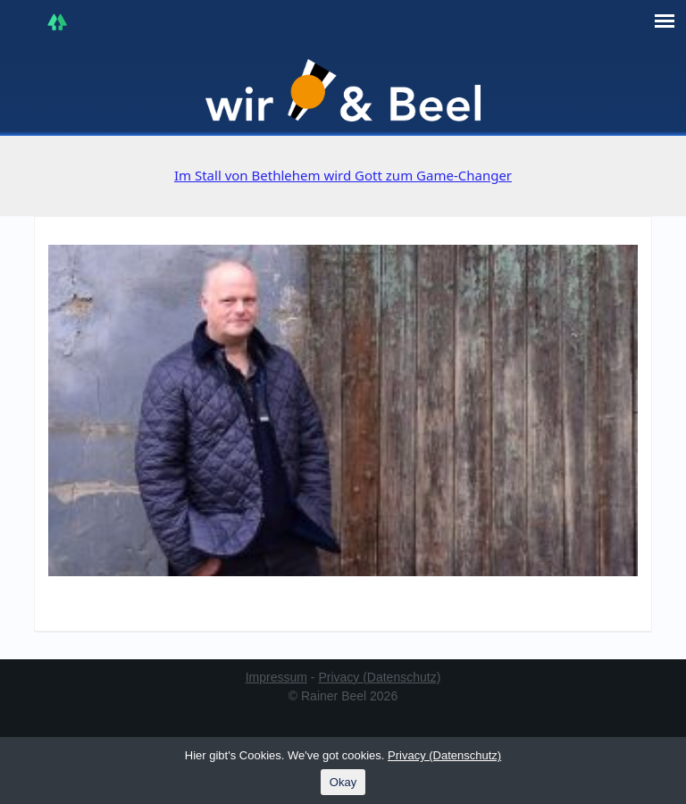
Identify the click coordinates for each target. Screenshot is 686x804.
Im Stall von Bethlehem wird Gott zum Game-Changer (343, 175)
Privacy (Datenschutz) (379, 677)
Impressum (276, 677)
